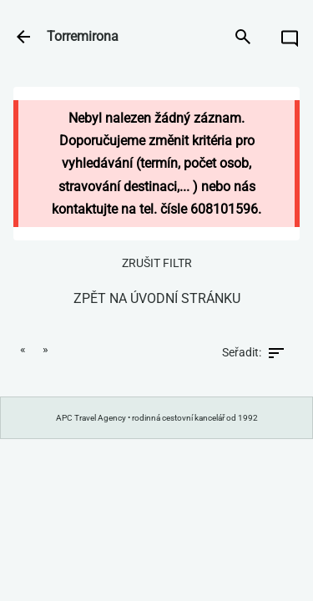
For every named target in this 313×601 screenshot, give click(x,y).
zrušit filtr (157, 263)
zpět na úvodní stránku (156, 298)
